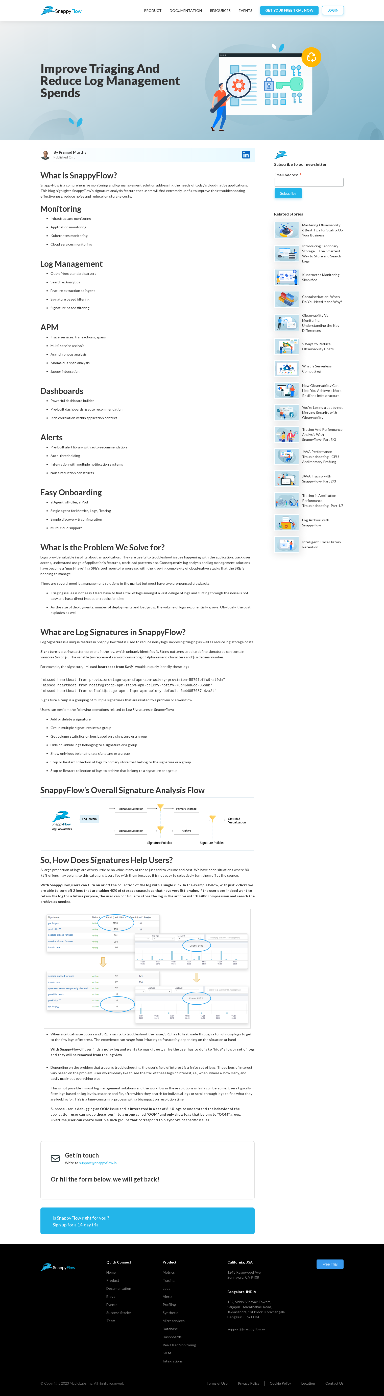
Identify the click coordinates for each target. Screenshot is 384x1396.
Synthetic (170, 1312)
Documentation (118, 1288)
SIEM (167, 1353)
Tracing (169, 1280)
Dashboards (172, 1337)
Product (153, 10)
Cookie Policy (280, 1383)
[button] (153, 10)
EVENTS (245, 10)
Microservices (174, 1321)
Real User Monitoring (179, 1345)
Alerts (168, 1296)
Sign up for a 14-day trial (76, 1224)
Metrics (169, 1272)
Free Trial (330, 1264)
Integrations (173, 1361)
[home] (61, 10)
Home (111, 1272)
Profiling (169, 1304)
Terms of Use (217, 1383)
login (333, 10)
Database (170, 1329)
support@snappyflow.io (98, 1163)
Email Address (288, 174)
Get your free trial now (289, 10)
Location (308, 1383)
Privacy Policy (248, 1383)
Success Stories (119, 1312)
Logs (166, 1288)
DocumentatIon (186, 10)
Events (111, 1304)
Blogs (110, 1296)
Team (110, 1321)
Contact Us (334, 1383)
